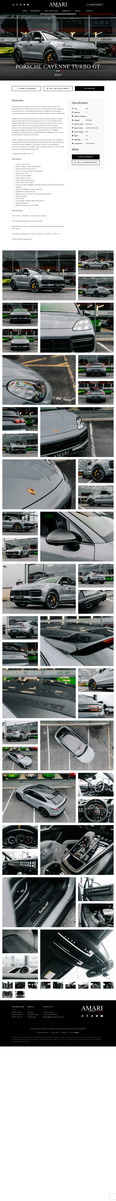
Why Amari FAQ (32, 1017)
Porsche (90, 91)
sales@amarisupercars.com (54, 1019)
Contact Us (64, 1035)
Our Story (30, 1014)
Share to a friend (26, 91)
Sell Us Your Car (17, 1019)
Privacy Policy (55, 1035)
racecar (76, 1035)
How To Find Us (48, 1014)
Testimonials (31, 1019)
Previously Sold (17, 1017)
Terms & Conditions (42, 1035)
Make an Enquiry (85, 159)
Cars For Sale (16, 1014)
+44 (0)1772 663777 (95, 6)
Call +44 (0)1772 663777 (58, 91)
